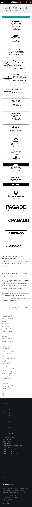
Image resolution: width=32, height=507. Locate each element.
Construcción (4, 325)
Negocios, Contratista (7, 346)
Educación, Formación (6, 388)
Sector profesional (7, 419)
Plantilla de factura (7, 447)
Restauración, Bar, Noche (7, 350)
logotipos (5, 411)
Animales (4, 321)
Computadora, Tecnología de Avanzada (10, 385)
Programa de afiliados (8, 473)
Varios (3, 393)
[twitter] (6, 504)
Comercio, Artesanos (6, 390)
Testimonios (5, 467)
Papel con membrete (7, 441)
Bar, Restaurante (5, 326)
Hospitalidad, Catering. (7, 373)
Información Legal (7, 471)
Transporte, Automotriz (7, 353)
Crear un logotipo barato (8, 423)
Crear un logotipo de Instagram (10, 453)
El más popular (5, 383)
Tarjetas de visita (7, 439)
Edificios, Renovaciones (7, 366)
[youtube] (8, 504)
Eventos (3, 345)
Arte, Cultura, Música (6, 328)
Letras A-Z (4, 356)
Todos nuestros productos (9, 437)
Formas (3, 381)
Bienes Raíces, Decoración (8, 331)
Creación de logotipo (7, 409)
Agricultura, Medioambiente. (8, 361)
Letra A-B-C (4, 336)
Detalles (3, 376)
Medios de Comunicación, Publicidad (10, 368)
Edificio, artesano (6, 348)
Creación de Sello (6, 443)
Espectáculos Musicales (7, 363)
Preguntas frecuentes (8, 475)
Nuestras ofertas (6, 407)
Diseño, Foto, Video (6, 386)
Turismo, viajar (5, 333)
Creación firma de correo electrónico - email (12, 445)
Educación (4, 355)
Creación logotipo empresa (9, 413)
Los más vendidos (6, 340)
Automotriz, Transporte (7, 316)
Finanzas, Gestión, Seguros (8, 330)
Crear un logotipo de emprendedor (11, 425)
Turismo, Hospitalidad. (7, 360)
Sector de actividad (7, 417)
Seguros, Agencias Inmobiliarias (9, 370)
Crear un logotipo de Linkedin (9, 451)
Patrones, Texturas (6, 343)
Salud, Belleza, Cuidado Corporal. (9, 358)
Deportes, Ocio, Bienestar (8, 351)
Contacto (5, 477)
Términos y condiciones (8, 469)
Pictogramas (4, 380)
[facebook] (3, 504)
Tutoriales (5, 465)
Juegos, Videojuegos (6, 395)
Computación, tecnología (7, 315)
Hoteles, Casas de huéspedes (8, 338)
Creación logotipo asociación (9, 415)
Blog (4, 463)
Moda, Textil (4, 391)
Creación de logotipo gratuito (9, 421)
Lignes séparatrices (6, 378)
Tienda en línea (5, 335)
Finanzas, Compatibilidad (7, 371)
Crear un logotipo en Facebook (9, 449)
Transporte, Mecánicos (7, 365)
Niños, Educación (5, 323)
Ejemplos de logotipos (8, 427)
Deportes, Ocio (5, 320)
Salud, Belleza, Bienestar (7, 318)
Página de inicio (16, 2)
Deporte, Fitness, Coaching (8, 375)
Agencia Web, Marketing (7, 341)
